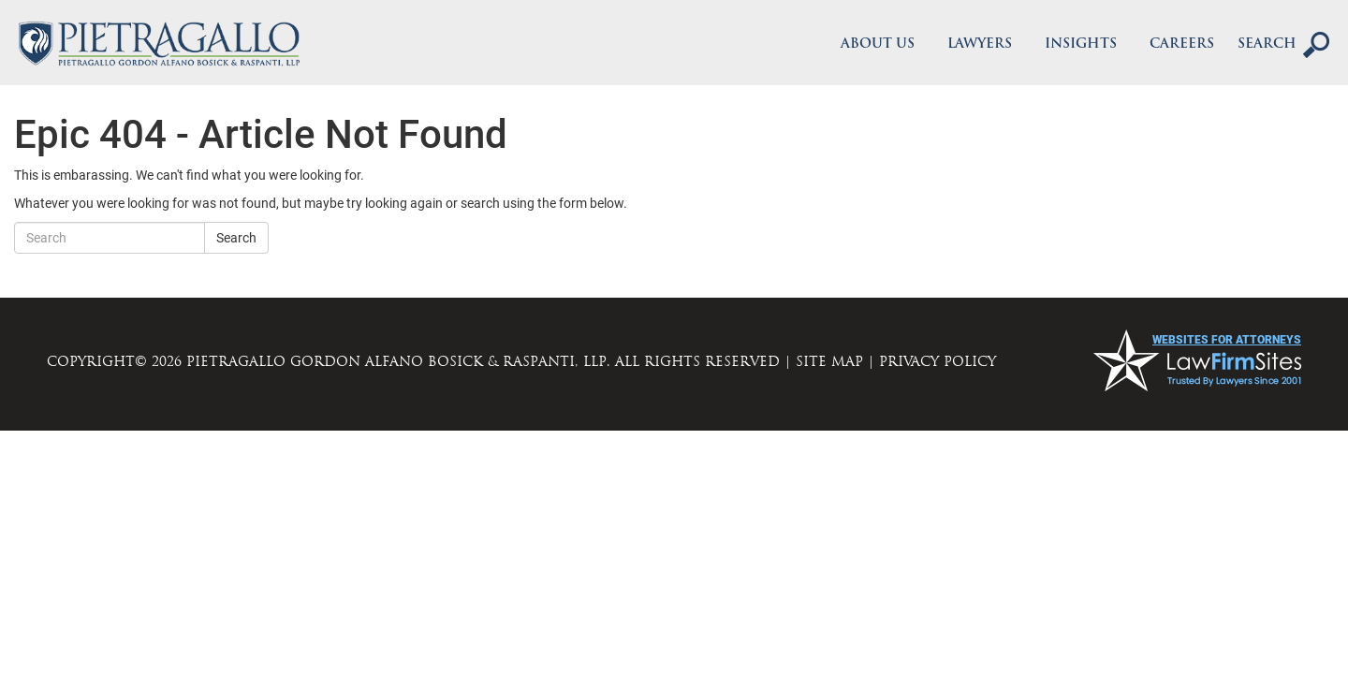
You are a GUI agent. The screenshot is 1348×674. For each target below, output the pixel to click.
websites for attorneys (1226, 339)
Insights (1081, 44)
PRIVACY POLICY (937, 361)
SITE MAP (829, 361)
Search (236, 237)
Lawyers (979, 44)
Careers (1182, 44)
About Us (878, 44)
